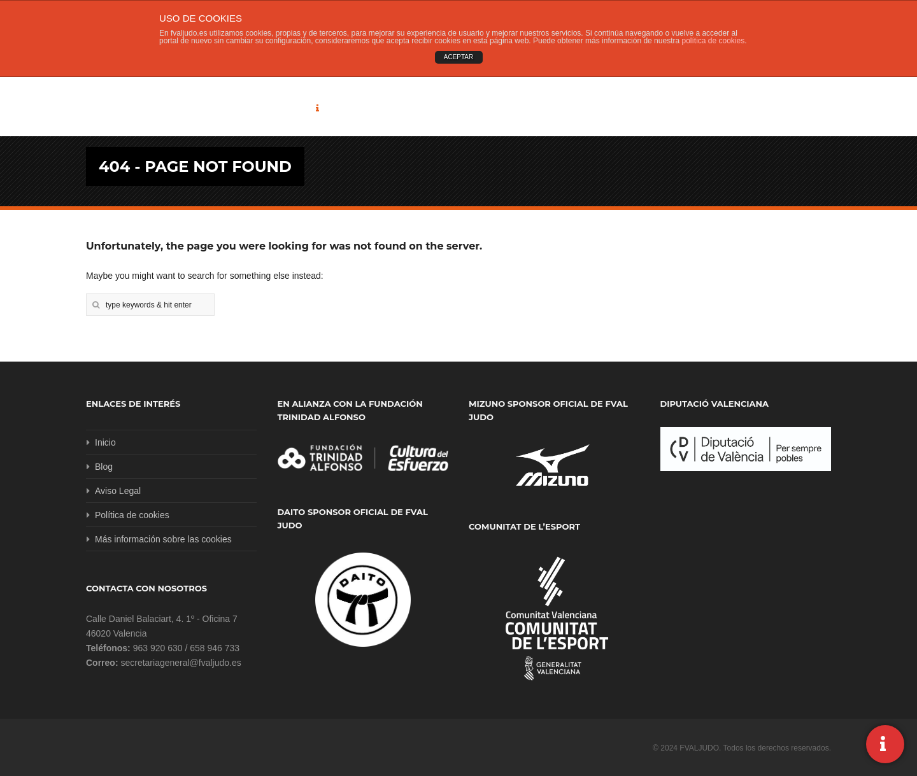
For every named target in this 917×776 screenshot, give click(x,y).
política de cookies (712, 40)
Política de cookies (132, 515)
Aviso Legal (118, 491)
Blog (104, 467)
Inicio (105, 442)
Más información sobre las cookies (163, 539)
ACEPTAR (459, 56)
